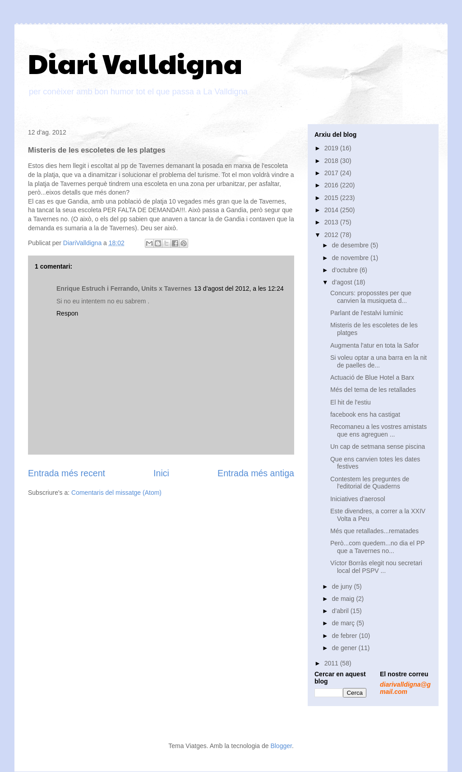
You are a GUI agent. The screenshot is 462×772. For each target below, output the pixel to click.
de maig (344, 598)
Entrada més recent (66, 473)
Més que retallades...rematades (374, 531)
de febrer (345, 635)
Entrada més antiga (255, 473)
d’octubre (345, 270)
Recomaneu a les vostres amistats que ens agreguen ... (378, 430)
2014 (332, 210)
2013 (332, 222)
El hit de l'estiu (350, 402)
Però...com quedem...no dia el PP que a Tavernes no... (377, 546)
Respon (67, 313)
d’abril (341, 610)
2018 (332, 160)
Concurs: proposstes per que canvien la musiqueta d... (370, 296)
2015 (332, 197)
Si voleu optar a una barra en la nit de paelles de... (378, 361)
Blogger (280, 745)
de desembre (351, 245)
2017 (332, 173)
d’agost (343, 282)
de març (344, 623)
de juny (343, 586)
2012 (332, 234)
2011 (332, 663)
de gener (345, 647)
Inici (161, 473)
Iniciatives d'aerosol (357, 498)
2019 (332, 148)
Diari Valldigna (135, 63)
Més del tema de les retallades (373, 389)
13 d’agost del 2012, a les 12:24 (239, 288)
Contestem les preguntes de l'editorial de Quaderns (369, 482)
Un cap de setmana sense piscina (377, 446)
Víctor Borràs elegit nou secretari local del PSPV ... (376, 566)
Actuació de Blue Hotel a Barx (372, 377)
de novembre (351, 257)
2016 (332, 185)
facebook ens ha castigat (365, 414)
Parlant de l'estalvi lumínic (366, 312)
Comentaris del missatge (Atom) (116, 492)
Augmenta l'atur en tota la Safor (374, 345)
